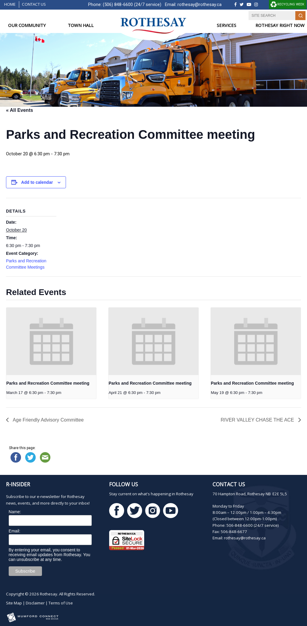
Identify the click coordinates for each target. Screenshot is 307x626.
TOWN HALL (81, 25)
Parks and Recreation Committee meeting (47, 383)
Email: (14, 531)
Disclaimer (35, 603)
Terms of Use (61, 603)
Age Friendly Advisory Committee (48, 419)
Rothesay (48, 594)
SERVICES (226, 25)
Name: (15, 511)
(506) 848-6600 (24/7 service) (132, 4)
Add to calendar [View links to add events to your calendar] (37, 182)
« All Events (19, 110)
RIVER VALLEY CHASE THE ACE (258, 419)
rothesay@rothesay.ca (199, 4)
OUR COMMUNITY (27, 25)
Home (10, 4)
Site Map (14, 603)
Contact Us (34, 4)
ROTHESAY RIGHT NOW (280, 25)
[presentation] (51, 341)
